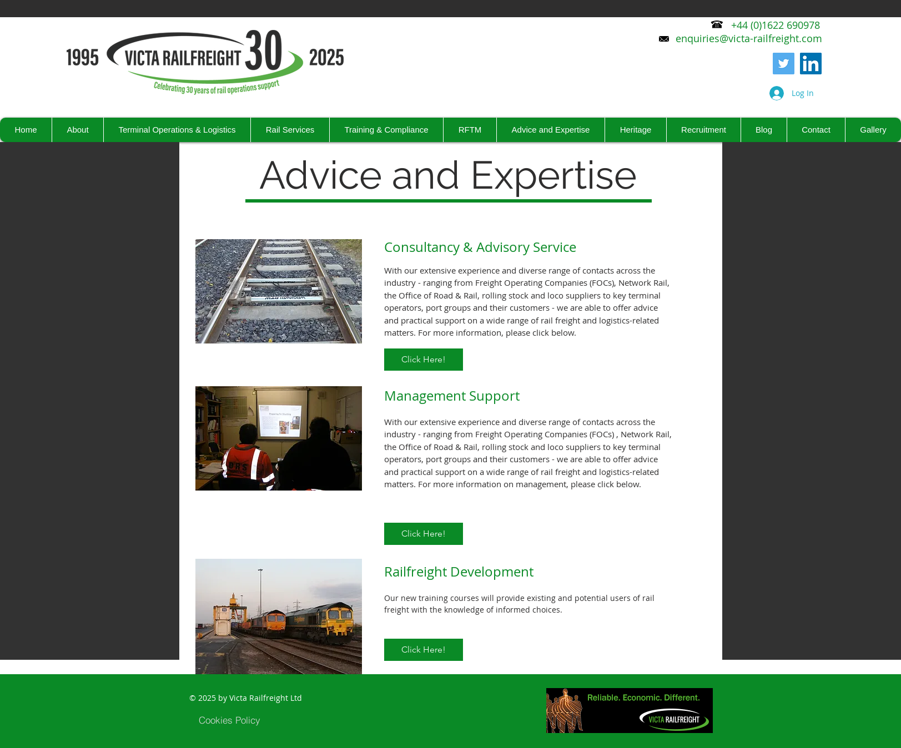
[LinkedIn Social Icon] (811, 63)
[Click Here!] (423, 359)
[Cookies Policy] (229, 720)
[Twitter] (783, 63)
